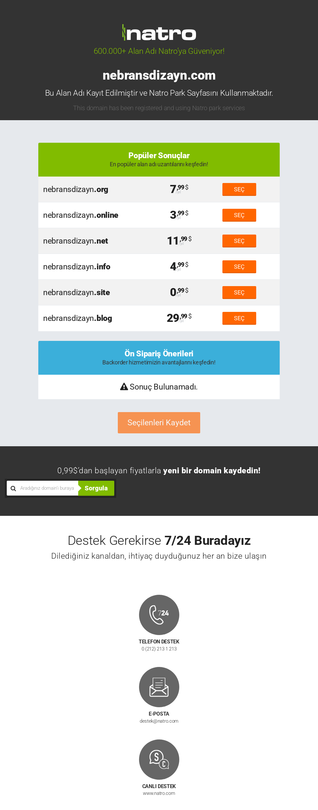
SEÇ (239, 189)
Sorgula (96, 488)
